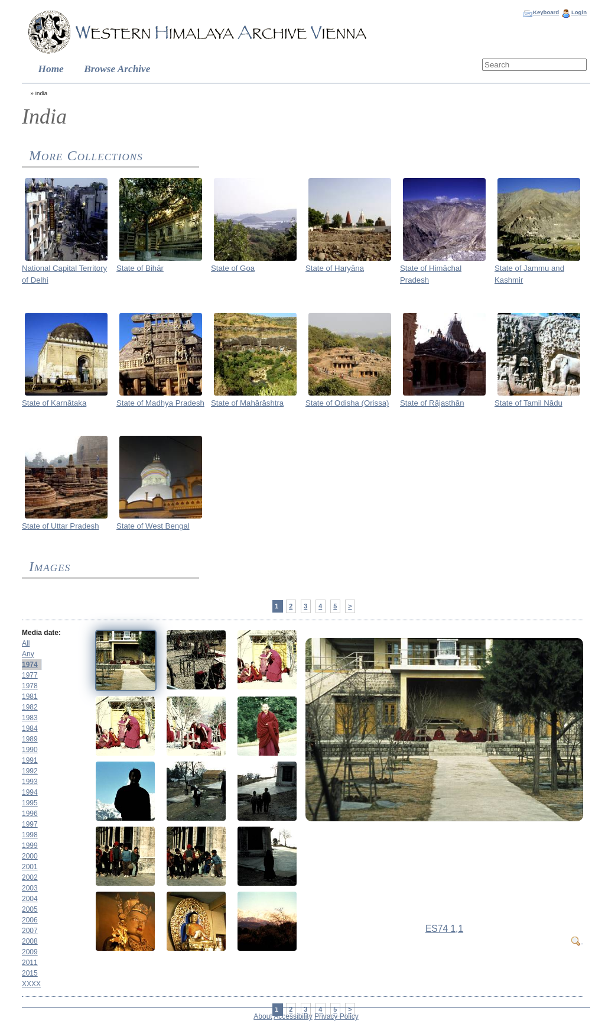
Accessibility (293, 1016)
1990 (30, 750)
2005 (30, 909)
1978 (30, 686)
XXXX (31, 984)
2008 (30, 941)
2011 (30, 962)
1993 (30, 782)
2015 (30, 973)
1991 (30, 760)
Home (51, 69)
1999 (30, 845)
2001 (30, 867)
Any (28, 654)
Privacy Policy (336, 1016)
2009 (30, 952)
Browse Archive (117, 69)
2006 (30, 920)
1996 (30, 813)
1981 (30, 696)
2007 (30, 931)
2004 (30, 899)
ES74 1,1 (444, 929)
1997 (30, 824)
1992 (30, 771)
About (262, 1016)
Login (579, 12)
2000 (30, 856)
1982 (30, 707)
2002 (30, 877)
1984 (30, 728)
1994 (30, 792)
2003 (30, 888)
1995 (30, 803)
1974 (30, 664)
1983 (30, 718)
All (26, 643)
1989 (30, 739)
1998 (30, 835)
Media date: (41, 633)
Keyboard (546, 12)
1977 (30, 675)
